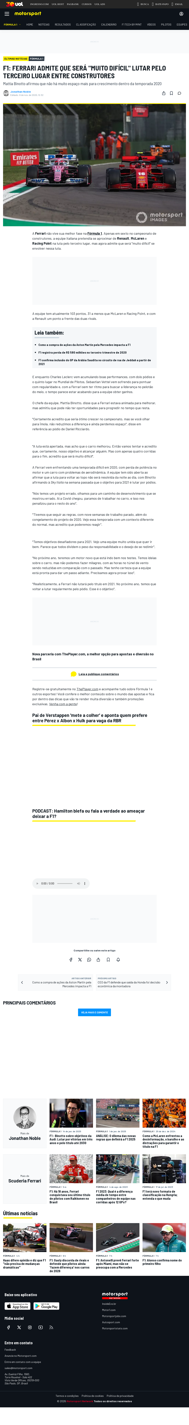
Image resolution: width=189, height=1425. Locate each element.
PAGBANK (73, 4)
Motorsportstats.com (115, 1328)
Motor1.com (109, 1309)
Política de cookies (93, 1395)
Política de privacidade (120, 1395)
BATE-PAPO (160, 4)
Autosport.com (111, 1322)
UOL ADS (99, 4)
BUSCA (143, 4)
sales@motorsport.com (18, 1368)
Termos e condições (67, 1395)
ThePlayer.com (87, 689)
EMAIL (177, 4)
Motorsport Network (80, 1401)
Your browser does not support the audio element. (61, 883)
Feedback (10, 1349)
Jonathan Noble (20, 91)
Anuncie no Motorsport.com (21, 1355)
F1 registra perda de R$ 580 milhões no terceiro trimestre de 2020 (82, 352)
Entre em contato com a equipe (23, 1361)
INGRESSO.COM (39, 4)
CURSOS (87, 4)
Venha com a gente (63, 704)
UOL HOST (58, 4)
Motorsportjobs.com (114, 1316)
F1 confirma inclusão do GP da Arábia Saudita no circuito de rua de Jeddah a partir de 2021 (94, 362)
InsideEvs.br (109, 1303)
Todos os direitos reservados (113, 1401)
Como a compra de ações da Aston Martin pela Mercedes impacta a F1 (84, 344)
